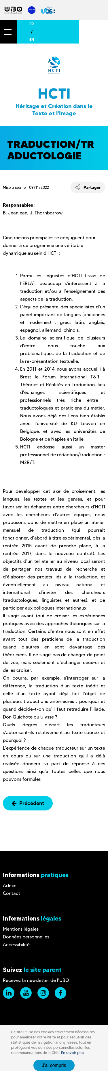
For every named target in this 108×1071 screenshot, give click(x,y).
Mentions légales (21, 929)
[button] (8, 32)
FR (31, 24)
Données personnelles (26, 937)
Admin (9, 885)
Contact (11, 893)
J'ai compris (54, 1065)
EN (31, 39)
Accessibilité (16, 944)
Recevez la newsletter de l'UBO (36, 980)
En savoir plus (72, 1053)
